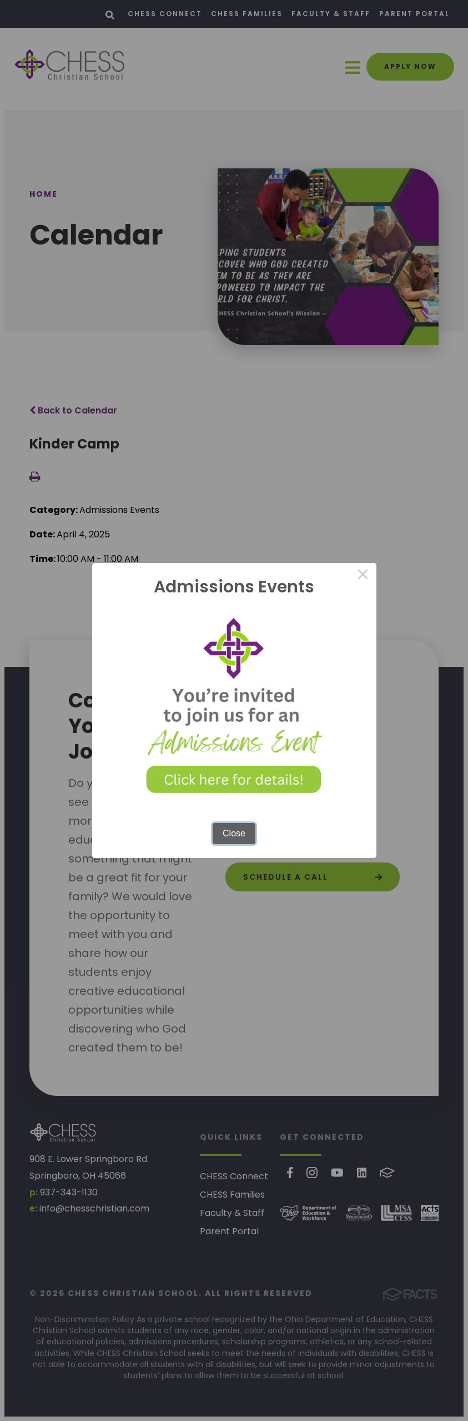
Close (234, 833)
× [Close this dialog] (363, 576)
